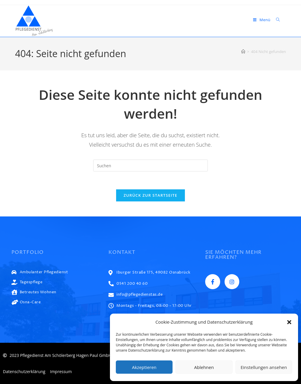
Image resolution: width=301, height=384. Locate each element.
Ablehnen (204, 367)
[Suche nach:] (276, 19)
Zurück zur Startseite (151, 195)
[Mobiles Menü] (262, 19)
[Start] (243, 51)
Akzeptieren (144, 367)
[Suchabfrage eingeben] (150, 165)
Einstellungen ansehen (263, 367)
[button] (289, 322)
